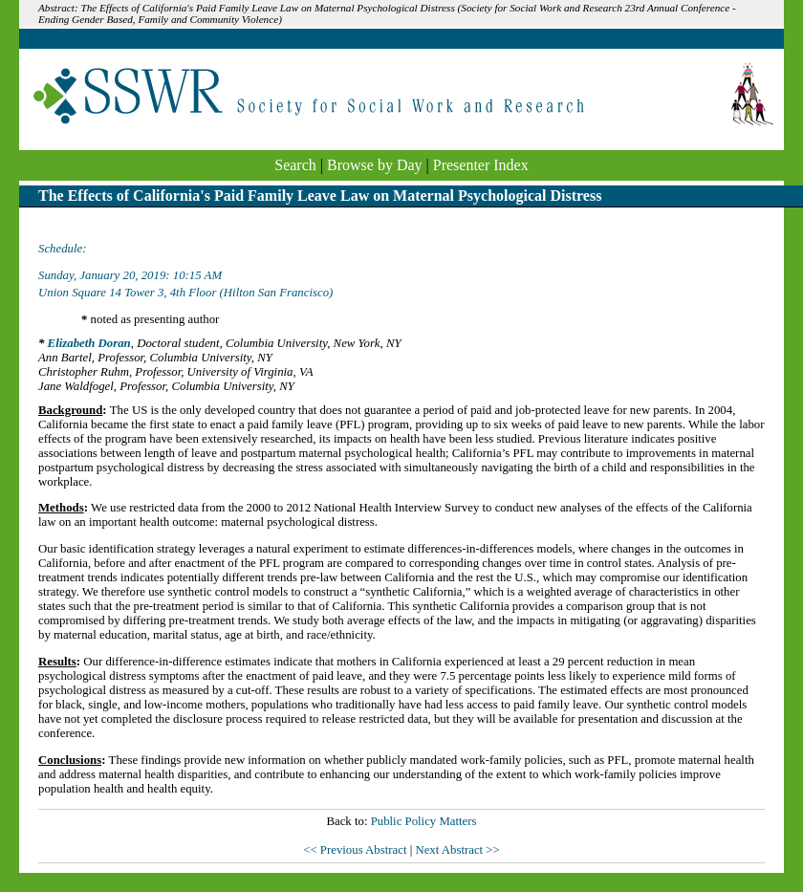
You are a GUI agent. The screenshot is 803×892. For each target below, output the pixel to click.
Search (295, 165)
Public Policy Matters (424, 821)
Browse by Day (375, 165)
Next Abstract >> (457, 850)
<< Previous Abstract (356, 850)
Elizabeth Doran (89, 343)
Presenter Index (481, 165)
